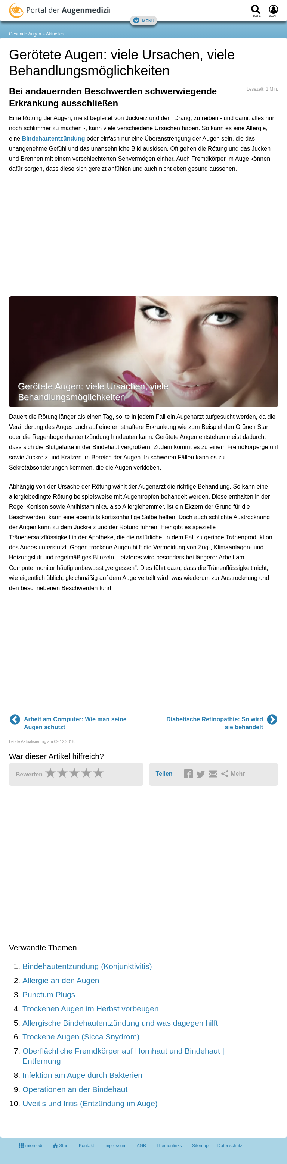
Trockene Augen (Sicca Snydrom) (80, 1036)
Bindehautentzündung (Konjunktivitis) (87, 966)
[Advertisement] (125, 212)
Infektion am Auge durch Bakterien (82, 1075)
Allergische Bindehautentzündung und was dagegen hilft (120, 1023)
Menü (143, 20)
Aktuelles (55, 34)
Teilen (164, 774)
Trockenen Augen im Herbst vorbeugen (90, 1008)
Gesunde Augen (25, 34)
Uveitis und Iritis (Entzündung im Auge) (90, 1103)
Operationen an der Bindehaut (74, 1089)
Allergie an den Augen (60, 980)
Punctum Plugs (48, 994)
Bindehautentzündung (53, 138)
